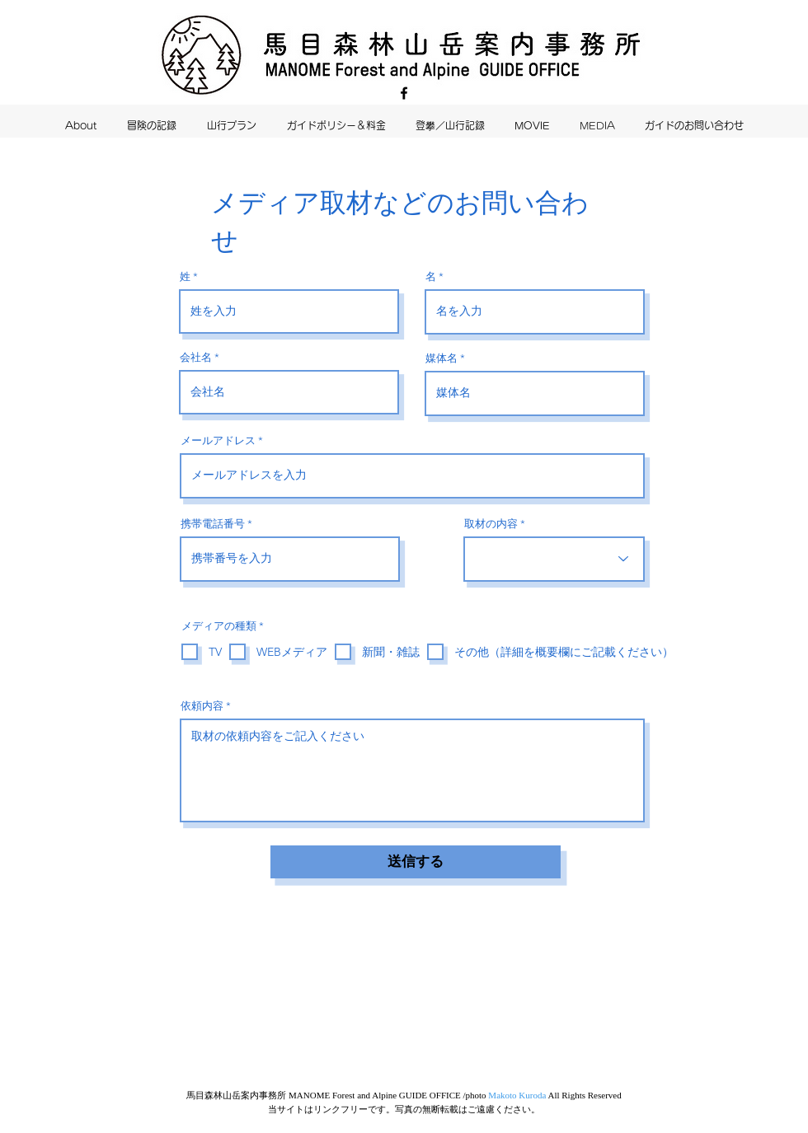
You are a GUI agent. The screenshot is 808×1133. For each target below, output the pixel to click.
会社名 (196, 357)
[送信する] (415, 861)
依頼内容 (202, 705)
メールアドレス (218, 440)
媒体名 (441, 358)
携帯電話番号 (213, 523)
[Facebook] (404, 93)
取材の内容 (491, 523)
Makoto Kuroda (517, 1095)
